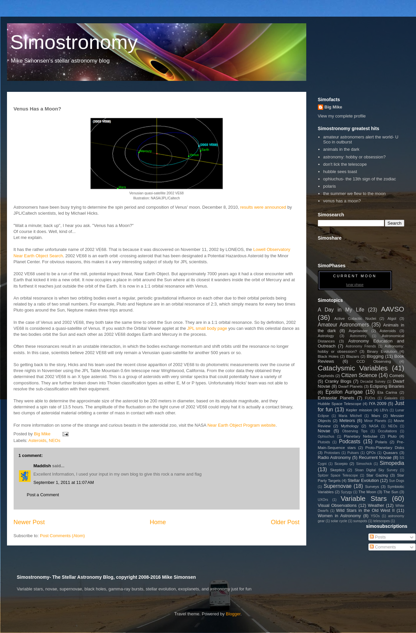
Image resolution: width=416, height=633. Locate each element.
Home (158, 522)
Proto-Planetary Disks (384, 447)
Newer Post (29, 522)
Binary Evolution (382, 351)
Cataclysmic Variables (353, 368)
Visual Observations (337, 505)
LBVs (384, 410)
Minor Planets (375, 421)
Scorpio (341, 463)
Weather (376, 505)
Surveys (372, 486)
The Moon (367, 492)
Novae (324, 430)
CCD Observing (373, 361)
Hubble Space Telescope (339, 403)
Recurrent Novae (375, 457)
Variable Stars (364, 498)
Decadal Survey (372, 381)
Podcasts (349, 441)
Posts (378, 536)
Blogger (233, 613)
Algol (391, 318)
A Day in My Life (341, 310)
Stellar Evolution (363, 480)
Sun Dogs (396, 481)
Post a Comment (43, 494)
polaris (329, 186)
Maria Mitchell (350, 416)
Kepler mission (359, 410)
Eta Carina (387, 392)
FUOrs (370, 398)
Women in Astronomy (339, 515)
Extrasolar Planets (336, 397)
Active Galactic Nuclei (355, 318)
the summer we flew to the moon (354, 193)
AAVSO (392, 309)
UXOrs (323, 500)
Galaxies (390, 398)
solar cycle (339, 521)
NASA (373, 426)
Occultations (387, 431)
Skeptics (337, 470)
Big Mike (333, 107)
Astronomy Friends (361, 346)
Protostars (332, 453)
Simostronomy (74, 42)
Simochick (364, 464)
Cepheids (326, 375)
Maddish (42, 465)
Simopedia (392, 463)
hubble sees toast (340, 171)
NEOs (55, 440)
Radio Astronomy (334, 457)
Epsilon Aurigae (344, 392)
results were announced (263, 207)
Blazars (352, 356)
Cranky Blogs (338, 381)
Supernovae (337, 486)
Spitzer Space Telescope (338, 475)
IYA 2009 (377, 403)
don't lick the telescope (345, 164)
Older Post (285, 522)
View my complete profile (342, 115)
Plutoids (324, 442)
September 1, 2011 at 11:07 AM (64, 482)
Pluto (392, 436)
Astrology (326, 335)
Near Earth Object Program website (242, 425)
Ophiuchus (326, 436)
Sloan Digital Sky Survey (376, 470)
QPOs (370, 453)
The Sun (390, 492)
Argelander (357, 330)
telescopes (381, 521)
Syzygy (346, 492)
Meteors (347, 420)
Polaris (381, 442)
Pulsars (353, 453)
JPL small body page (207, 328)
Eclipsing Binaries (387, 386)
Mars (375, 415)
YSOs (375, 516)
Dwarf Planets (350, 386)
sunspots (360, 521)
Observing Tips (354, 431)
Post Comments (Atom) (62, 535)
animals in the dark (341, 149)
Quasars (390, 452)
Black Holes (328, 356)
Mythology (349, 426)
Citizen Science (359, 375)
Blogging (375, 356)
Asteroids (37, 440)
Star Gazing (377, 475)
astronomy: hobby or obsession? (354, 156)
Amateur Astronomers (343, 324)
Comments (383, 546)
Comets (396, 375)
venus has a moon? (342, 200)
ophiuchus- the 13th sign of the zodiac (359, 178)
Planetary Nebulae (360, 436)
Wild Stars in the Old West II (365, 510)
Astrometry (358, 336)
